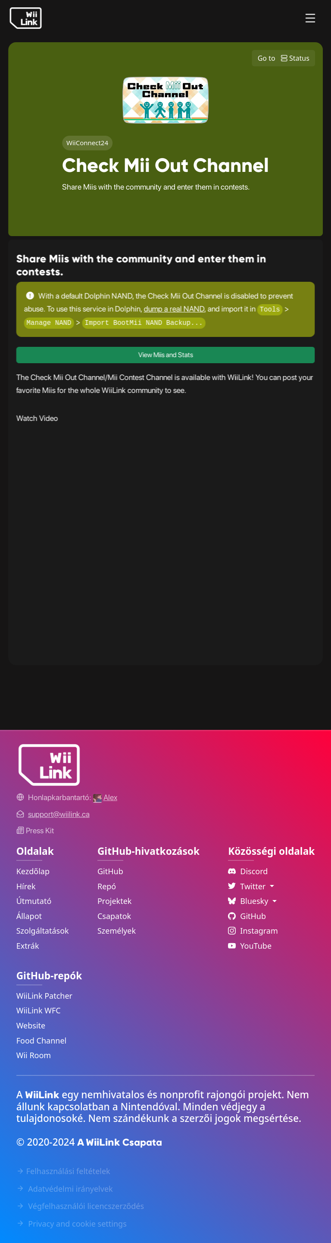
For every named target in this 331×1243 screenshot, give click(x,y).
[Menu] (310, 18)
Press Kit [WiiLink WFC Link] (35, 830)
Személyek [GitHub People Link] (116, 930)
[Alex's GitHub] (105, 797)
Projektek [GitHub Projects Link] (114, 901)
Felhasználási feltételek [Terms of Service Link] (63, 1171)
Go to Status (283, 58)
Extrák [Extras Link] (27, 946)
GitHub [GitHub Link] (110, 871)
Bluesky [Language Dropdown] (249, 901)
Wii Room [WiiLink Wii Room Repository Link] (33, 1055)
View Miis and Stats (165, 355)
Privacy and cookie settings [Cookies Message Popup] (71, 1223)
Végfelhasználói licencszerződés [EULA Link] (80, 1206)
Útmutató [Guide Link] (34, 901)
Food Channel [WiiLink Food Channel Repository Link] (41, 1040)
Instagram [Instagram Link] (253, 930)
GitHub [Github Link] (247, 916)
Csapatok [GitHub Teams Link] (114, 916)
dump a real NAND (174, 308)
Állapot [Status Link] (29, 916)
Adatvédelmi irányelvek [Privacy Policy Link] (64, 1189)
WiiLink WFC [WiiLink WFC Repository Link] (38, 1010)
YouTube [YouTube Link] (250, 946)
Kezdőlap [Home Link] (33, 871)
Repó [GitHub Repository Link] (106, 886)
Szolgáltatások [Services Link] (42, 930)
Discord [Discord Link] (248, 871)
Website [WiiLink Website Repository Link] (31, 1025)
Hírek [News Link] (26, 886)
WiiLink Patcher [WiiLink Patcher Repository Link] (44, 996)
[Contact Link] (59, 814)
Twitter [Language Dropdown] (248, 886)
